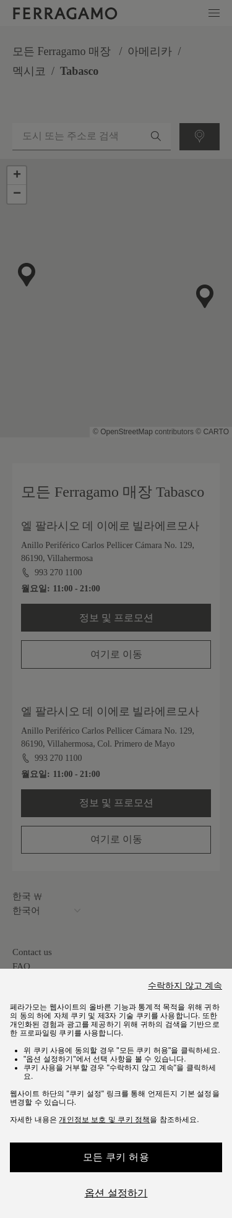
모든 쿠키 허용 (116, 1157)
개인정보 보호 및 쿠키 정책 (104, 1119)
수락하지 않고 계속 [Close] (185, 985)
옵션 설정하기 (116, 1193)
